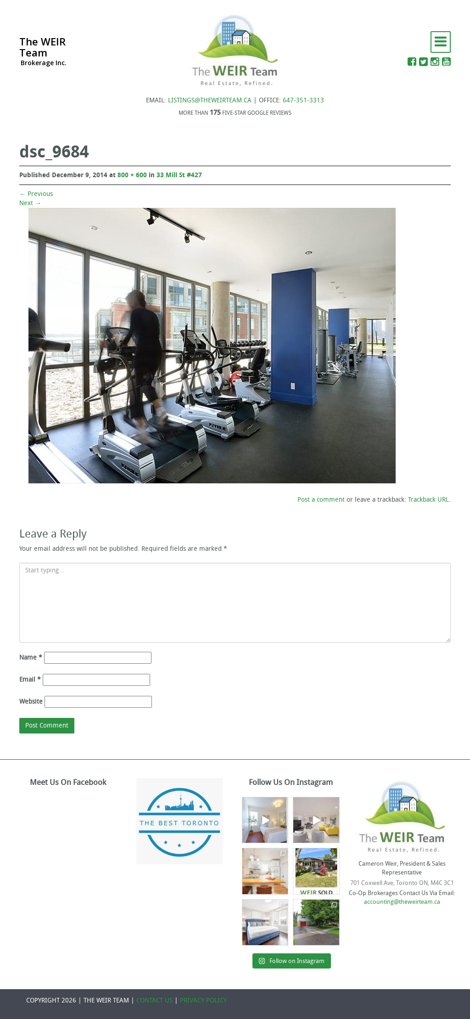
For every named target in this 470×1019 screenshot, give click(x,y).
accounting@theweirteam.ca (402, 901)
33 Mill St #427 (179, 175)
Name (30, 657)
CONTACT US (154, 1000)
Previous (36, 194)
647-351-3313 (303, 100)
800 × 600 (132, 175)
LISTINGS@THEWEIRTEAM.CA (210, 100)
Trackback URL (428, 500)
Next (30, 203)
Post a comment (321, 500)
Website (31, 701)
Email (30, 679)
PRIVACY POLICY (203, 1000)
